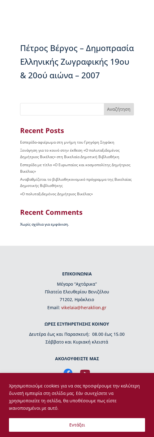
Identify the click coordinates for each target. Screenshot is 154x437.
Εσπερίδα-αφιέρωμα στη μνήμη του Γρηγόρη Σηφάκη (67, 142)
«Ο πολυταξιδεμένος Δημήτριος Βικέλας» (56, 194)
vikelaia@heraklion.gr (83, 307)
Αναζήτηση (118, 109)
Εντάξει (77, 425)
